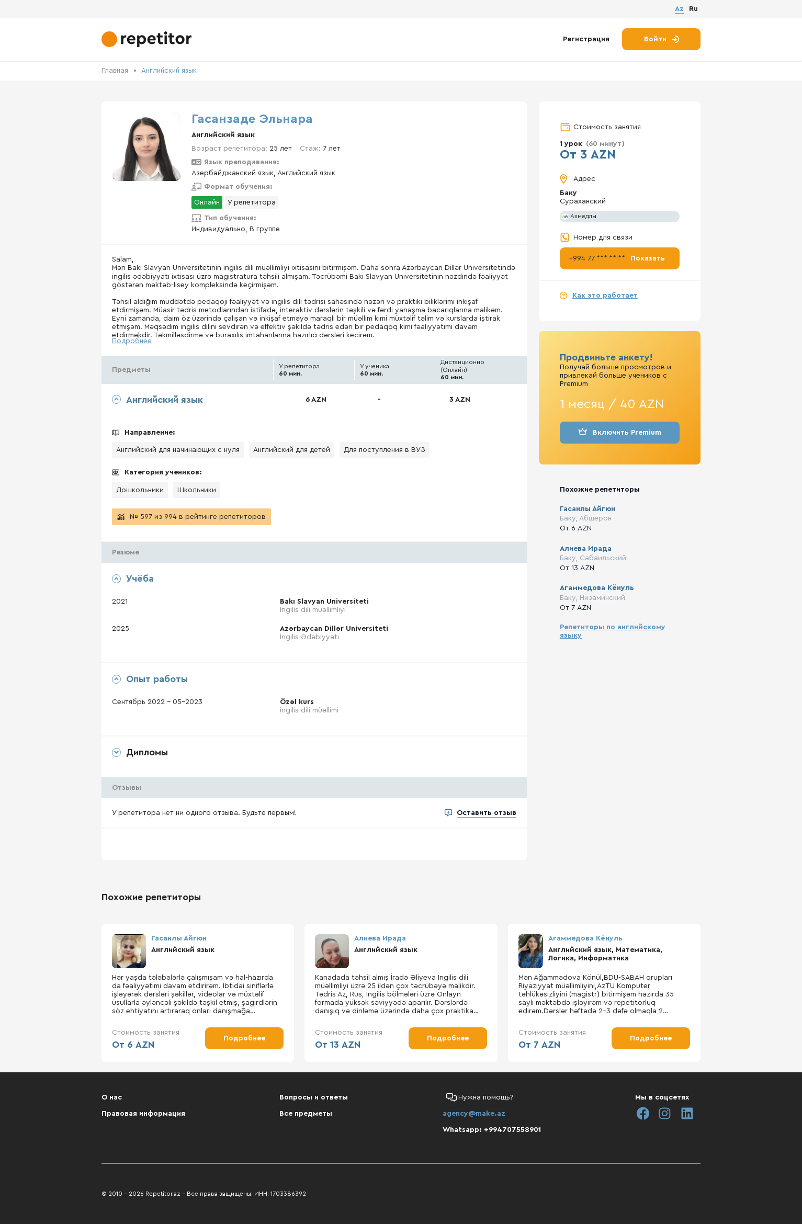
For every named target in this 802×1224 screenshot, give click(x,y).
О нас (111, 1097)
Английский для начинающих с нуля (178, 449)
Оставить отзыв (486, 813)
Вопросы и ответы (313, 1097)
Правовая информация (143, 1113)
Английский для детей (291, 449)
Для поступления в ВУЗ (384, 449)
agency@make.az (473, 1113)
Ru (693, 10)
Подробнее (132, 340)
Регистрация (586, 40)
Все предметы (305, 1113)
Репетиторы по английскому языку (612, 631)
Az (679, 9)
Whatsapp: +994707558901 (491, 1130)
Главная (115, 70)
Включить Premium (619, 432)
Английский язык (171, 70)
